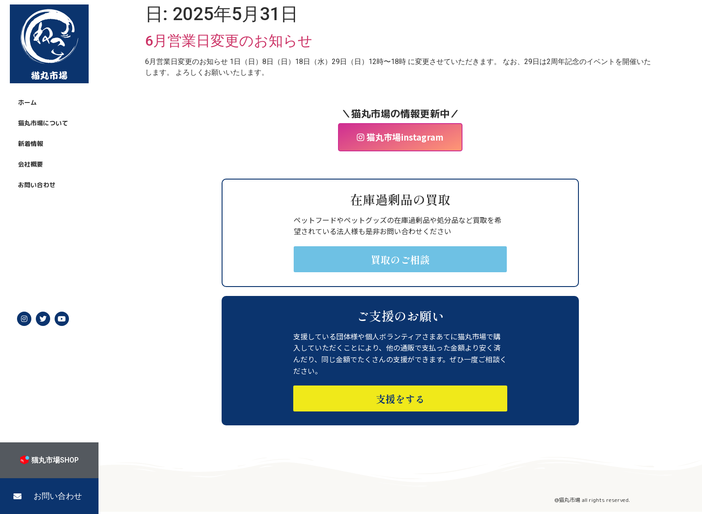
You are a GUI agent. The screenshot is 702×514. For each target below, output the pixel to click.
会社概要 (30, 164)
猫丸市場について (43, 123)
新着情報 (30, 143)
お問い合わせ (37, 184)
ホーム (27, 102)
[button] (49, 496)
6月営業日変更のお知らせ (228, 40)
